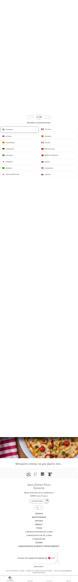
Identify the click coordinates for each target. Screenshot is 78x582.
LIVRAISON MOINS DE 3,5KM (39, 532)
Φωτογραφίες (39, 517)
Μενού (39, 524)
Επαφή (39, 542)
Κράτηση (30, 578)
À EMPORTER (39, 539)
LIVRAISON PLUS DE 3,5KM (39, 535)
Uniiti (41, 567)
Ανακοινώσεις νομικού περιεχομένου (39, 546)
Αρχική (39, 513)
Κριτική (39, 521)
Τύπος (39, 528)
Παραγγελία (10, 578)
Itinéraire (49, 578)
